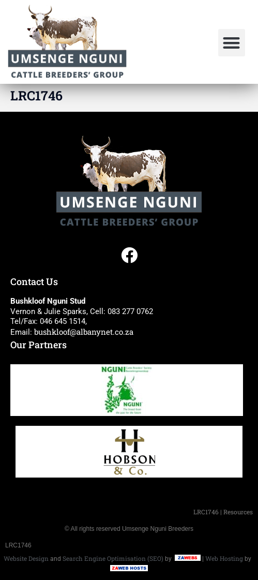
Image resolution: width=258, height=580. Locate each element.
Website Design (26, 558)
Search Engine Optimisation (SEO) (113, 558)
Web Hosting (224, 558)
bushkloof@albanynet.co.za (83, 331)
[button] (232, 42)
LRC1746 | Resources (223, 512)
